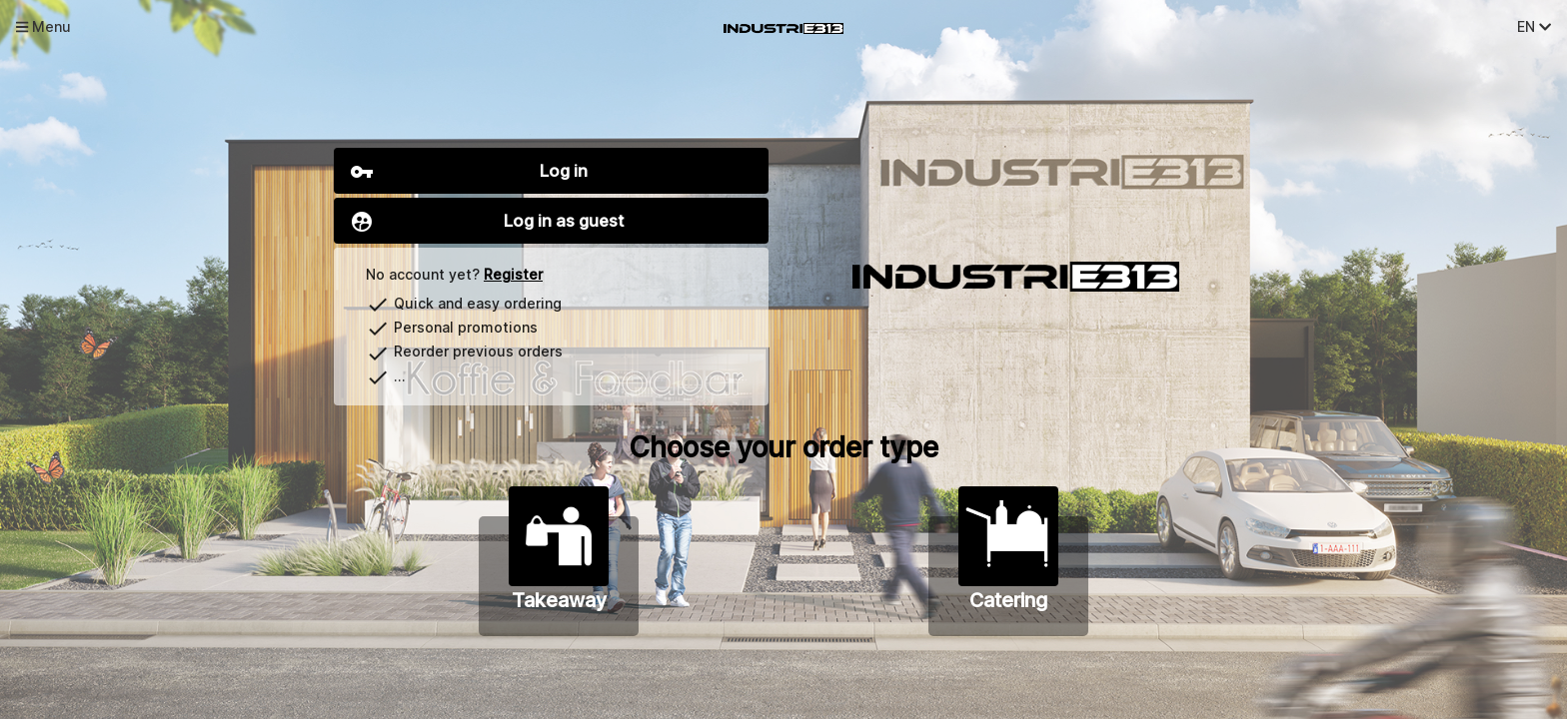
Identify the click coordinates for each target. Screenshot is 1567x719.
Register (513, 274)
